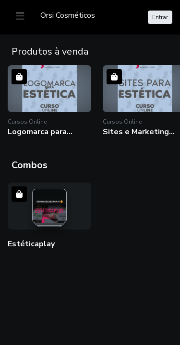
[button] (49, 101)
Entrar (160, 17)
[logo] (67, 15)
